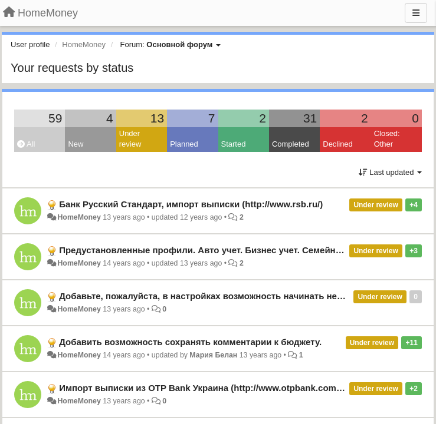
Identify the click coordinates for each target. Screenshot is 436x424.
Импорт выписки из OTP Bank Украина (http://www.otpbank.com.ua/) (207, 388)
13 (157, 118)
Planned (184, 144)
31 (310, 118)
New (75, 144)
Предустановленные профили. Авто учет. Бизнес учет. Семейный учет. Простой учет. (247, 250)
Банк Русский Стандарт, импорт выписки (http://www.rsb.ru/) (191, 204)
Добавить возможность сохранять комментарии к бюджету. (190, 342)
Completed (290, 144)
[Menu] (416, 13)
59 (55, 118)
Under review (130, 139)
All (26, 144)
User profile (30, 44)
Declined (338, 144)
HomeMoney (78, 217)
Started (233, 144)
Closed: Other (387, 139)
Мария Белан (213, 355)
